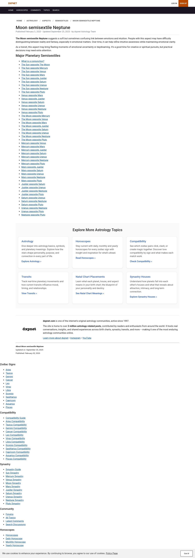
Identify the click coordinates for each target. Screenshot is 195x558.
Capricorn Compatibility (18, 452)
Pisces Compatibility (16, 459)
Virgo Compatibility (15, 438)
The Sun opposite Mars (33, 75)
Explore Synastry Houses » (143, 296)
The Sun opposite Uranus (34, 85)
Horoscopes (83, 241)
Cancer (9, 380)
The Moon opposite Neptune (35, 136)
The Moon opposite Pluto (34, 139)
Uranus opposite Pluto (32, 211)
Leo (7, 383)
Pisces (9, 407)
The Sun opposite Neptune (34, 88)
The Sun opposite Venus (33, 71)
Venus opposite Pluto (32, 112)
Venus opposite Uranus (33, 105)
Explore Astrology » (31, 261)
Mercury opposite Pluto (33, 163)
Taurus (9, 373)
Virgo (8, 386)
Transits (27, 276)
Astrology (27, 241)
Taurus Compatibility (16, 424)
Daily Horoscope (14, 538)
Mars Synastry (13, 486)
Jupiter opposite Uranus (33, 187)
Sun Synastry (12, 473)
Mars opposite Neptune (33, 177)
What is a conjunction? (32, 61)
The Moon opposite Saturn (34, 129)
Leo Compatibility (14, 435)
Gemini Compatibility (16, 428)
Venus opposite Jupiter (33, 98)
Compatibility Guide (16, 418)
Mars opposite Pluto (31, 180)
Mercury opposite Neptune (34, 160)
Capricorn (11, 400)
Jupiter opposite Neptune (34, 191)
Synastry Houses (140, 276)
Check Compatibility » (141, 261)
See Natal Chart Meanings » (90, 293)
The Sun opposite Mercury (34, 68)
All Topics (11, 517)
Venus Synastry (13, 479)
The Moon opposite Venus (34, 119)
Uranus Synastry (14, 496)
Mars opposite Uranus (32, 174)
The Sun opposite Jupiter (34, 78)
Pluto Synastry (13, 503)
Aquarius (10, 404)
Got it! (186, 553)
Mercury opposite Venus (33, 143)
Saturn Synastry (14, 493)
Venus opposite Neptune (33, 109)
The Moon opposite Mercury (35, 116)
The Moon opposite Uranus (35, 133)
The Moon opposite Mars (34, 122)
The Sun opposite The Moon (35, 64)
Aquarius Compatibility (17, 455)
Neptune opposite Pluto (33, 214)
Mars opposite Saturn (32, 170)
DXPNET (12, 3)
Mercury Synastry (14, 476)
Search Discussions (16, 524)
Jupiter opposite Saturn (33, 184)
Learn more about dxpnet (55, 338)
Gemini (9, 376)
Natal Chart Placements (90, 276)
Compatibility (138, 241)
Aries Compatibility (15, 421)
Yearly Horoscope (15, 545)
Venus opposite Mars (32, 95)
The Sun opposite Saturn (33, 81)
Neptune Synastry (15, 500)
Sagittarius (11, 397)
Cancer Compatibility (16, 431)
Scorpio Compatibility (16, 445)
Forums (9, 514)
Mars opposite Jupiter (32, 167)
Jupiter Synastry (14, 490)
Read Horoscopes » (86, 258)
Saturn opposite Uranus (33, 197)
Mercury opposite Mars (33, 146)
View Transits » (29, 293)
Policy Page (112, 553)
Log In (174, 3)
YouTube (86, 338)
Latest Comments (15, 521)
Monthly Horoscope (16, 542)
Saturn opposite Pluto (32, 204)
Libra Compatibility (15, 442)
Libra (8, 390)
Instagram (75, 338)
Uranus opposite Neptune (34, 208)
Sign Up (183, 3)
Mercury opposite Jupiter (34, 150)
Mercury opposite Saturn (33, 153)
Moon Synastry (13, 483)
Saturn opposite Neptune (34, 201)
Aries (8, 369)
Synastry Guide (13, 469)
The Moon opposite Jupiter (35, 126)
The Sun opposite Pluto (33, 92)
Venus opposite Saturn (32, 102)
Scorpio (9, 393)
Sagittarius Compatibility (18, 448)
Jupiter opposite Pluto (32, 194)
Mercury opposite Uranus (34, 156)
